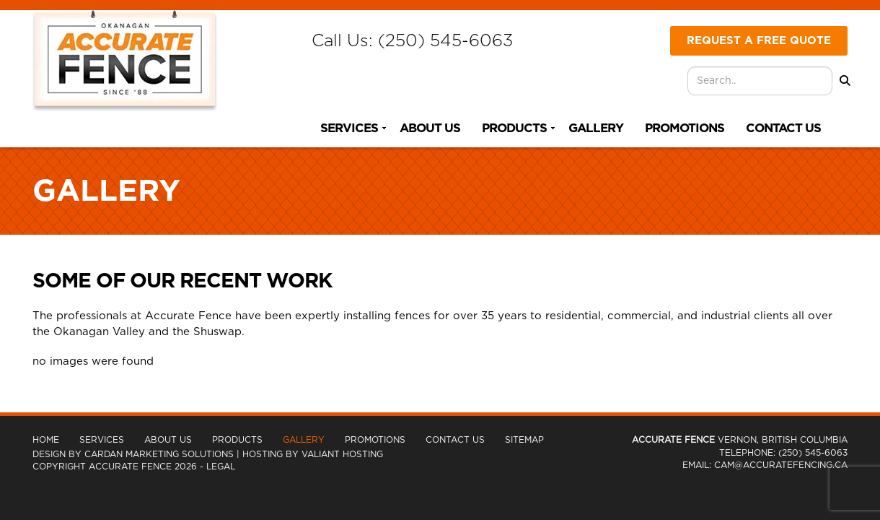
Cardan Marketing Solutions (159, 454)
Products (514, 128)
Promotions (684, 128)
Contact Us (783, 128)
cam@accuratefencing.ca (781, 465)
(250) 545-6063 (445, 41)
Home (45, 440)
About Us (430, 128)
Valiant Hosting (342, 454)
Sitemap (524, 440)
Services (349, 128)
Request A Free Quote (759, 40)
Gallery (595, 128)
